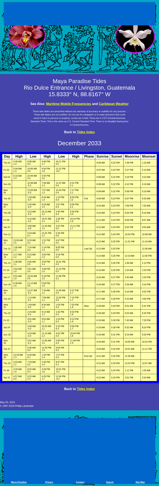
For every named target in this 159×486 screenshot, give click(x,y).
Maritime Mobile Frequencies (68, 104)
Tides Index (86, 132)
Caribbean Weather (114, 104)
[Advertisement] (79, 14)
